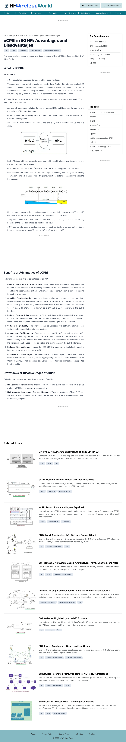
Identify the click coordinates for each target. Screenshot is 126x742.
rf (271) (92, 121)
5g (6, 50)
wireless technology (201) (100, 146)
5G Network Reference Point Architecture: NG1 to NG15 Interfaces (73, 673)
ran (67, 547)
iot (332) (93, 117)
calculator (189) (96, 151)
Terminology (9, 35)
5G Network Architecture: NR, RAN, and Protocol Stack (67, 535)
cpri (42, 463)
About (33, 734)
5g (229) (93, 134)
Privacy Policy (47, 734)
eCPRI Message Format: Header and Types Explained (66, 479)
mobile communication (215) (101, 138)
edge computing (59, 713)
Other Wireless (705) (98, 42)
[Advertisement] (63, 26)
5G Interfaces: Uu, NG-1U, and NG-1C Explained (63, 618)
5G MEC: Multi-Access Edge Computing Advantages (66, 701)
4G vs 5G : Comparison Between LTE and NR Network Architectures (74, 590)
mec (48, 713)
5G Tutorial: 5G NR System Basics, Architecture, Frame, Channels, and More (78, 562)
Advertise (79, 734)
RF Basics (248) (96, 50)
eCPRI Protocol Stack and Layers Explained (61, 507)
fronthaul (23, 50)
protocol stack (53, 522)
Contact (92, 734)
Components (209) (97, 59)
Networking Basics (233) (100, 54)
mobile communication (67, 602)
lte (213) (93, 142)
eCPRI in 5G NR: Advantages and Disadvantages (39, 35)
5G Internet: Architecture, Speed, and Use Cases (64, 646)
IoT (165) (93, 63)
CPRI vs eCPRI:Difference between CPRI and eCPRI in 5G (69, 451)
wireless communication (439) (102, 112)
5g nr (48, 574)
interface (50, 630)
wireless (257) (95, 125)
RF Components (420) (99, 46)
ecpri (13, 50)
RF (28, 5)
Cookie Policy (64, 734)
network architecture (52, 50)
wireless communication (63, 574)
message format (64, 491)
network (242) (95, 129)
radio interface (36, 50)
